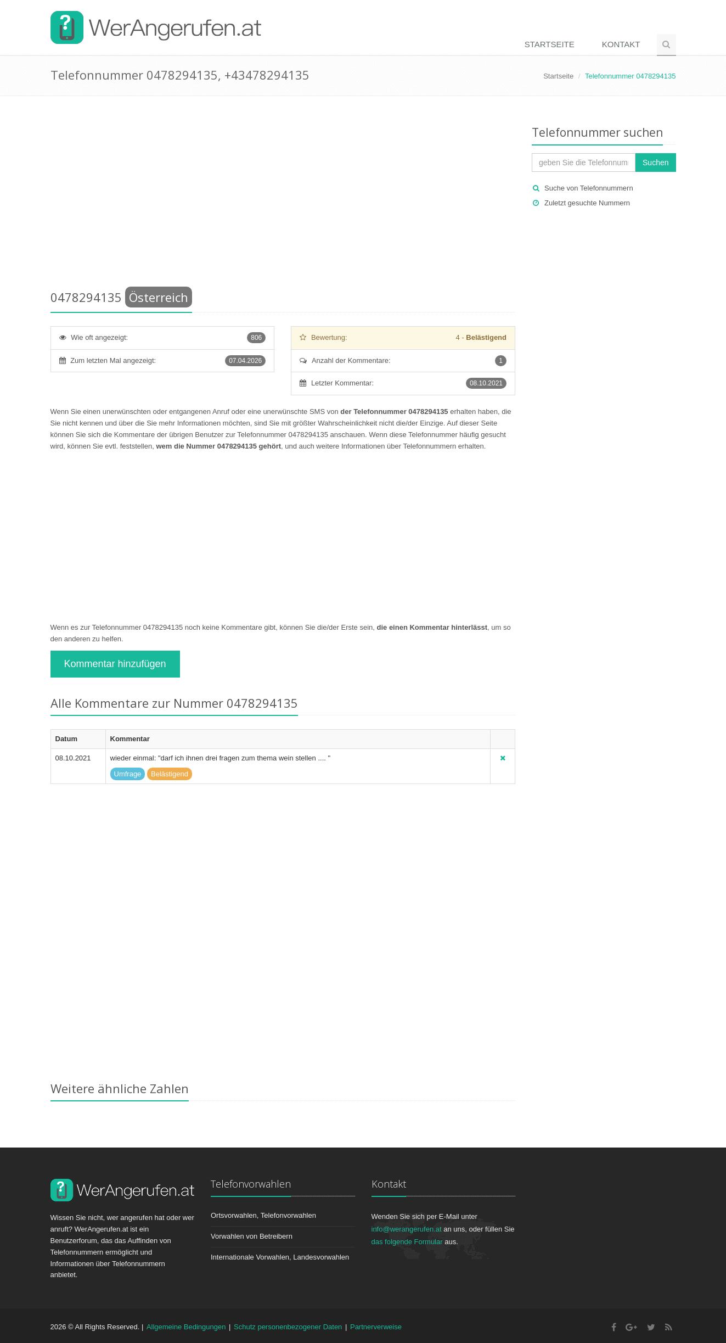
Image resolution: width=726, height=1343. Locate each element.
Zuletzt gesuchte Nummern (587, 203)
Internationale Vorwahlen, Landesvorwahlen (280, 1257)
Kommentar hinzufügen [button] (115, 663)
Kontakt (621, 44)
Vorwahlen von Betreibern (251, 1236)
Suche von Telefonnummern (588, 188)
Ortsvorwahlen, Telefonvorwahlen (263, 1215)
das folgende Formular (407, 1242)
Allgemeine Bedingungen (186, 1327)
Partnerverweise (376, 1327)
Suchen (655, 162)
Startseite (550, 44)
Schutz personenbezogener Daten (288, 1327)
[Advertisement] (283, 195)
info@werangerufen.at (407, 1229)
